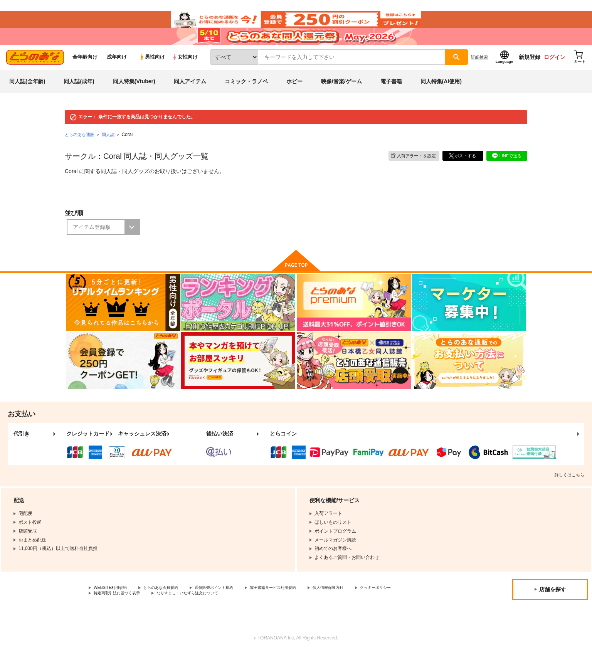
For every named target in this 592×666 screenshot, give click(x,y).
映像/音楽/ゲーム (341, 94)
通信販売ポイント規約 (231, 601)
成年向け (117, 70)
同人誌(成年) (79, 94)
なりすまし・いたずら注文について (256, 607)
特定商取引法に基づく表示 (175, 607)
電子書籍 (391, 94)
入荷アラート (410, 168)
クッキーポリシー (112, 607)
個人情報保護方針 (361, 601)
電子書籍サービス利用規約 (298, 601)
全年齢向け (85, 70)
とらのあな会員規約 (170, 601)
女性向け (185, 70)
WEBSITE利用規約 (113, 601)
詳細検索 (479, 69)
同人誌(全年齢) (27, 94)
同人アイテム (190, 94)
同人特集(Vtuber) (134, 94)
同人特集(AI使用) (441, 94)
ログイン (554, 70)
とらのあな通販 (81, 147)
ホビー (294, 94)
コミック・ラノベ (246, 94)
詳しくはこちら (569, 487)
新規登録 (529, 70)
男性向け (152, 70)
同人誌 (111, 147)
